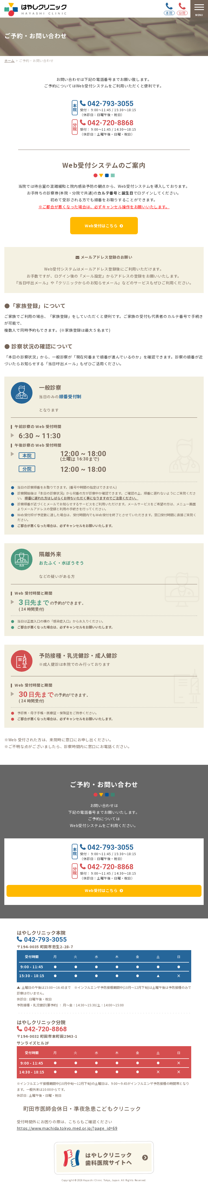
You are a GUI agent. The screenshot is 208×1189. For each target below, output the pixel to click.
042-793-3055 (110, 104)
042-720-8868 (110, 123)
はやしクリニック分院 (41, 1022)
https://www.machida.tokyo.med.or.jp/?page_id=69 (67, 1128)
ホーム (9, 60)
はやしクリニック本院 (41, 932)
